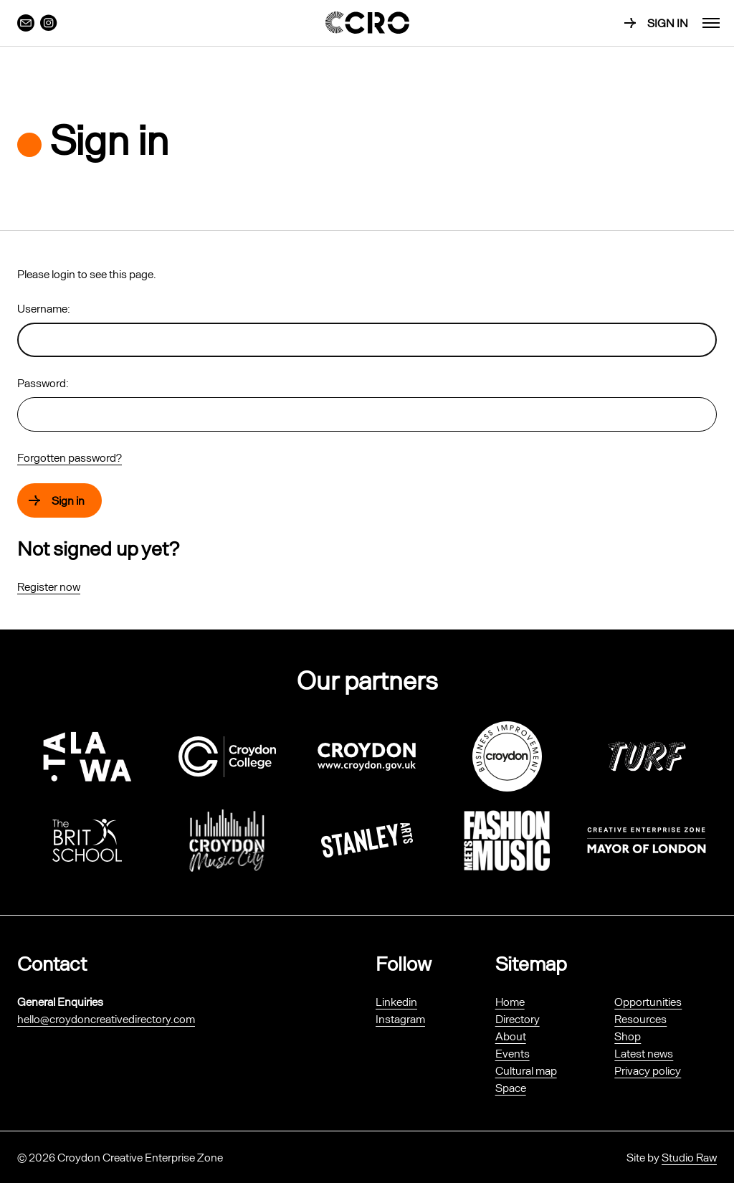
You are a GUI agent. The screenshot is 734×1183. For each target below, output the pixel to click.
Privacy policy (647, 1070)
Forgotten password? (69, 457)
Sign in (667, 22)
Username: (43, 308)
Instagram (400, 1018)
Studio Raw (689, 1157)
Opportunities (648, 1001)
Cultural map (526, 1070)
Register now (48, 586)
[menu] (711, 23)
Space (510, 1087)
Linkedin (396, 1001)
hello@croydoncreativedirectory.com (106, 1018)
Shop (627, 1035)
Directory (517, 1018)
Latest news (643, 1053)
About (510, 1035)
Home (510, 1001)
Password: (43, 382)
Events (512, 1053)
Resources (640, 1018)
